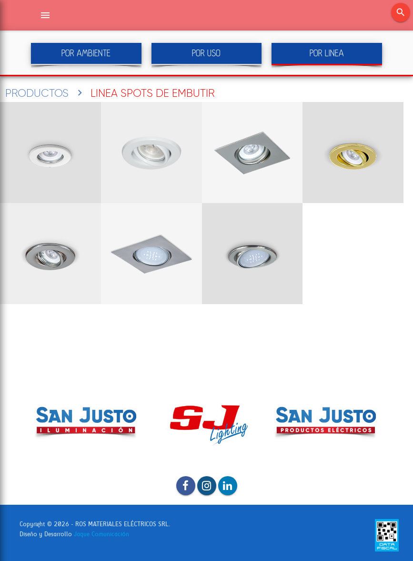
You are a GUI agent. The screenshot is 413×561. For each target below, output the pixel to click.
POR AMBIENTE (86, 53)
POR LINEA (327, 53)
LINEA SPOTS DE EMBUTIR (152, 93)
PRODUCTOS (37, 93)
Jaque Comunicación (101, 534)
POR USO (206, 53)
